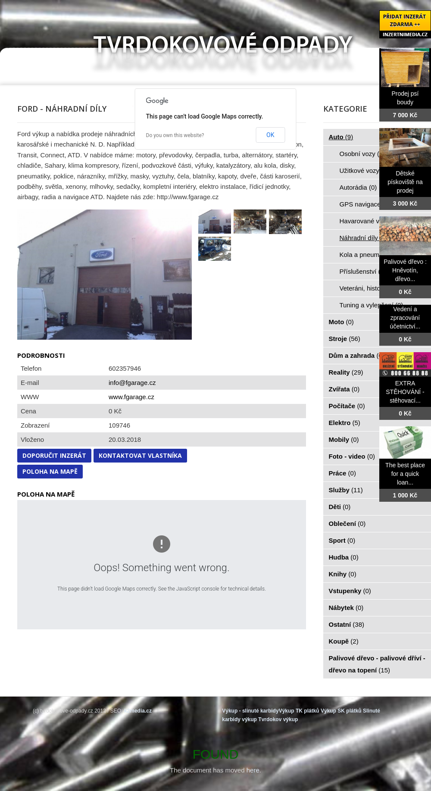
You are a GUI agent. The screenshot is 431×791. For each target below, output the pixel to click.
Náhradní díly (364, 237)
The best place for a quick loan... (405, 474)
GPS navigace (365, 204)
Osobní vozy (362, 153)
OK (270, 134)
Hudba (344, 557)
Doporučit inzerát (54, 455)
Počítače (347, 406)
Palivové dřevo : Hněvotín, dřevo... (405, 270)
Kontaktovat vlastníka (140, 455)
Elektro (344, 422)
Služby (346, 490)
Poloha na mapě (50, 471)
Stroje (344, 338)
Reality (346, 372)
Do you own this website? (175, 135)
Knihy (342, 574)
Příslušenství (363, 271)
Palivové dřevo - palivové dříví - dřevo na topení (377, 664)
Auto (341, 137)
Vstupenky (350, 590)
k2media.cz (138, 711)
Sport (342, 540)
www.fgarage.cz (131, 396)
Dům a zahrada (356, 355)
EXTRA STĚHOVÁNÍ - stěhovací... (405, 392)
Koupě (344, 641)
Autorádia (358, 187)
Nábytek (346, 607)
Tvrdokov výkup (278, 719)
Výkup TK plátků (299, 711)
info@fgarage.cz (132, 382)
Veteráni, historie (368, 288)
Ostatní (347, 624)
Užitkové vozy (364, 170)
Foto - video (352, 456)
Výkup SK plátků (341, 711)
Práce (342, 473)
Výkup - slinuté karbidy (250, 711)
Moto (341, 321)
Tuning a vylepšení (371, 305)
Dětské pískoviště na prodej (405, 182)
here (253, 770)
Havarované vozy (369, 221)
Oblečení (347, 523)
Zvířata (344, 389)
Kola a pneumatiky (371, 254)
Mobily (344, 439)
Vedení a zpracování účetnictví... (405, 318)
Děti (340, 506)
